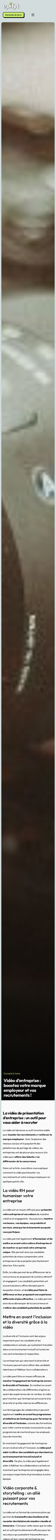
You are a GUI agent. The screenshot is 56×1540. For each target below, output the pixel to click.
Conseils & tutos (12, 1073)
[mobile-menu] (31, 15)
